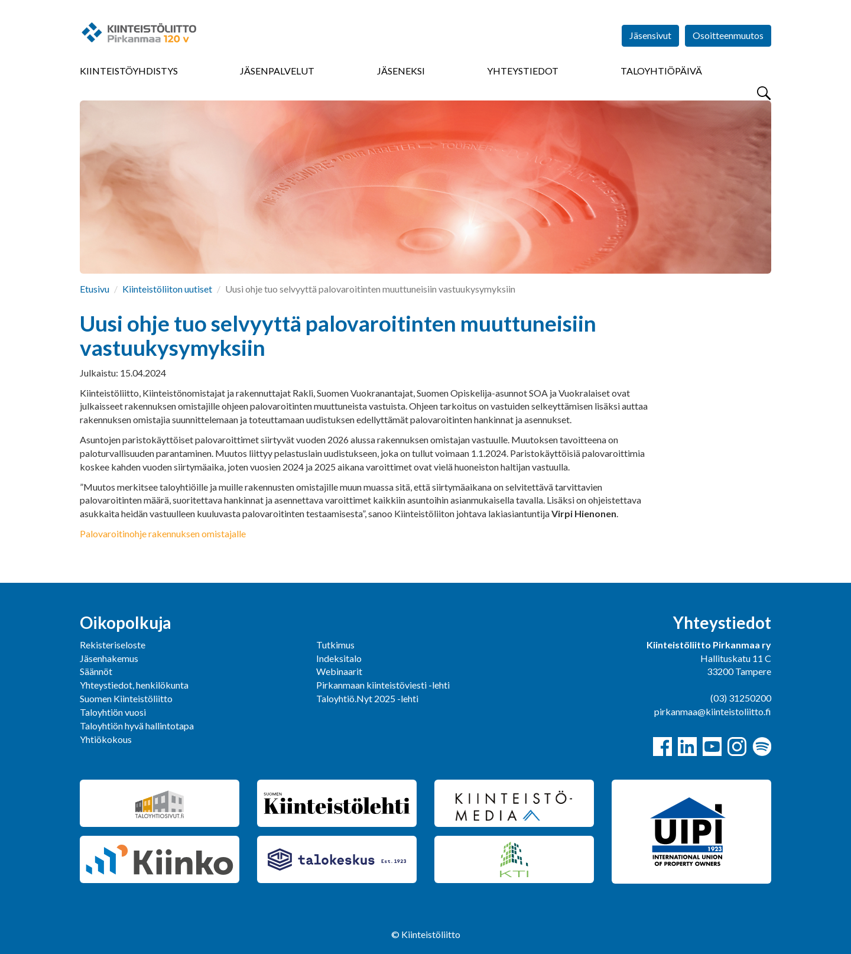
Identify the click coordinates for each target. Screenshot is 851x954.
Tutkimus (335, 644)
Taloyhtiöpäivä (661, 70)
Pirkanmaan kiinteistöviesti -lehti (383, 684)
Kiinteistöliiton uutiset (167, 288)
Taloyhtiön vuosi (113, 712)
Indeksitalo (339, 658)
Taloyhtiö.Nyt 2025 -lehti (368, 698)
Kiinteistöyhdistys (129, 70)
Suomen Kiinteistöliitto (126, 698)
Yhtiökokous (106, 739)
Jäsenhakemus (109, 658)
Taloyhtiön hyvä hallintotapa (137, 725)
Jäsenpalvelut (277, 70)
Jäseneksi (401, 70)
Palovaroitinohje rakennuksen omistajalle (163, 533)
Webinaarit (339, 671)
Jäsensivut (650, 35)
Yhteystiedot (522, 70)
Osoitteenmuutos (728, 35)
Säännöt (96, 671)
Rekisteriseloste (112, 644)
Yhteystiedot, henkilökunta (134, 684)
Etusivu (94, 288)
